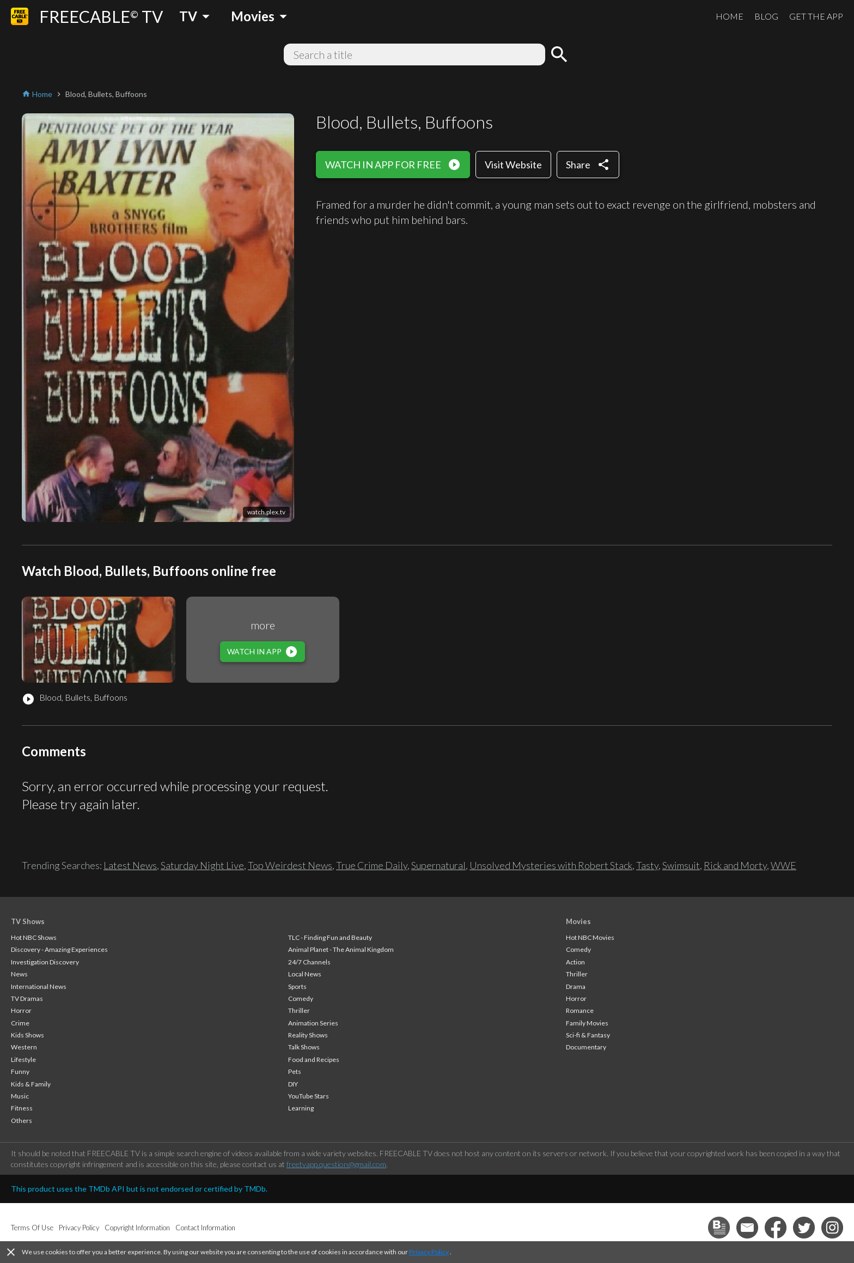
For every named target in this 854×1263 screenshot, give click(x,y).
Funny (20, 1071)
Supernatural (438, 865)
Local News (304, 974)
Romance (580, 1010)
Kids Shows (27, 1035)
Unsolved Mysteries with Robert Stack (550, 865)
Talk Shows (304, 1047)
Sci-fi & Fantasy (588, 1035)
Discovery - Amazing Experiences (59, 949)
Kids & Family (31, 1084)
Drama (575, 986)
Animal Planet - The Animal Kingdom (341, 949)
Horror (21, 1010)
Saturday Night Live (202, 865)
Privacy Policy (429, 1252)
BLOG (766, 16)
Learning (301, 1108)
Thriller (299, 1010)
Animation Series (313, 1023)
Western (24, 1047)
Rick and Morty (735, 865)
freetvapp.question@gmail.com (336, 1164)
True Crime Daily (371, 865)
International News (38, 986)
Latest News (130, 865)
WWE (783, 865)
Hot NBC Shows (34, 937)
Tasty (647, 865)
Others (21, 1120)
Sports (297, 986)
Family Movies (587, 1023)
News (19, 974)
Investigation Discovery (45, 962)
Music (20, 1096)
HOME (729, 16)
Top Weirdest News (290, 865)
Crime (20, 1023)
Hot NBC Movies (590, 937)
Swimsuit (681, 865)
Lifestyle (23, 1059)
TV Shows (28, 921)
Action (575, 962)
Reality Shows (308, 1035)
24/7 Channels (309, 962)
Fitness (22, 1108)
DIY (293, 1084)
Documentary (586, 1047)
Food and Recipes (313, 1059)
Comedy (300, 998)
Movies (578, 921)
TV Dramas (27, 998)
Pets (294, 1071)
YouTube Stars (308, 1096)
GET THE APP (816, 16)
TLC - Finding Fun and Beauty (330, 937)
